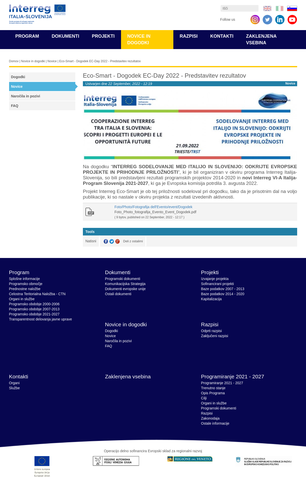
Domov (14, 61)
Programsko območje (25, 284)
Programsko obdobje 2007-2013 (34, 309)
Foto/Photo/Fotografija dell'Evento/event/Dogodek (153, 207)
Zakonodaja (210, 418)
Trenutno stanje (213, 388)
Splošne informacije (24, 279)
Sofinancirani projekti (217, 284)
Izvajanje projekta (215, 279)
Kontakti (221, 36)
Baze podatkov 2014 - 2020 (222, 294)
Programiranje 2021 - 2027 (232, 376)
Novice (52, 61)
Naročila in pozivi (25, 96)
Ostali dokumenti (118, 294)
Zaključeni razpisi (214, 336)
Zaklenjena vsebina (128, 376)
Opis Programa (213, 393)
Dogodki (18, 77)
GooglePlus (117, 241)
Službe (14, 388)
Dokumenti (65, 36)
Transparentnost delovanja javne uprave (40, 319)
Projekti (103, 36)
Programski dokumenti (122, 279)
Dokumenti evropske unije (125, 289)
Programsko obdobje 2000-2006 (34, 304)
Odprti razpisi (211, 331)
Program (27, 36)
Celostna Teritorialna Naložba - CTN (37, 294)
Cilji (204, 398)
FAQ (14, 106)
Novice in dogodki (33, 61)
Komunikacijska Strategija (125, 284)
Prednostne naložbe (25, 289)
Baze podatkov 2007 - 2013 (222, 289)
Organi (14, 383)
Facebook (106, 241)
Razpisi (189, 36)
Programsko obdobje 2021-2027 (34, 314)
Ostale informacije (215, 423)
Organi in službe (22, 299)
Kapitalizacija (211, 299)
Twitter (111, 241)
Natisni (90, 241)
